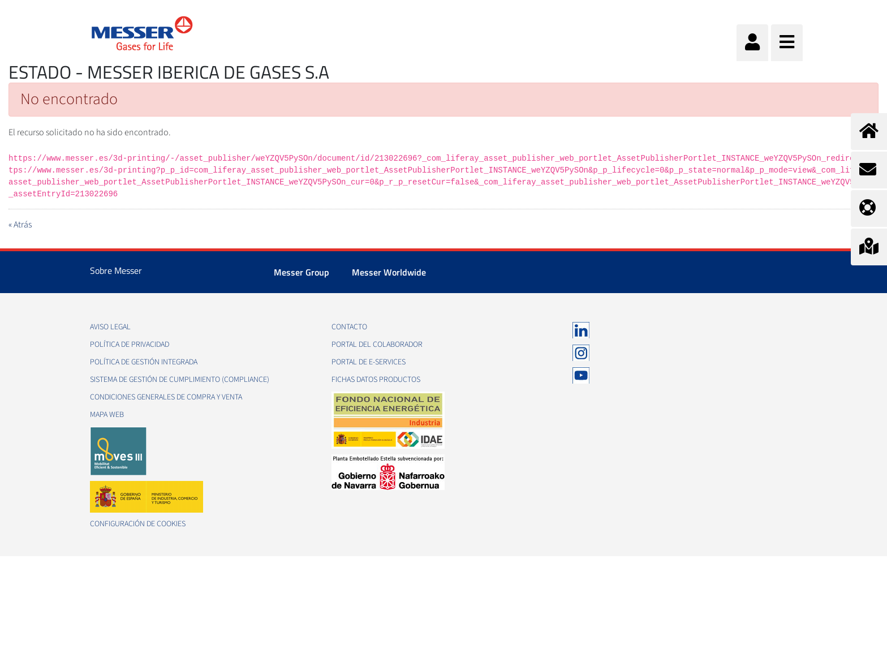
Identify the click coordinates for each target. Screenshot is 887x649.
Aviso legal (110, 327)
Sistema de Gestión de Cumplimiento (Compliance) (179, 379)
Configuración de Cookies (138, 524)
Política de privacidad (129, 344)
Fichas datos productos (375, 379)
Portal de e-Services (368, 362)
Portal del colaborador (377, 344)
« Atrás (20, 224)
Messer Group (301, 272)
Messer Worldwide (389, 272)
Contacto (349, 327)
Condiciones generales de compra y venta (166, 397)
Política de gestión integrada (143, 362)
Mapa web (107, 414)
